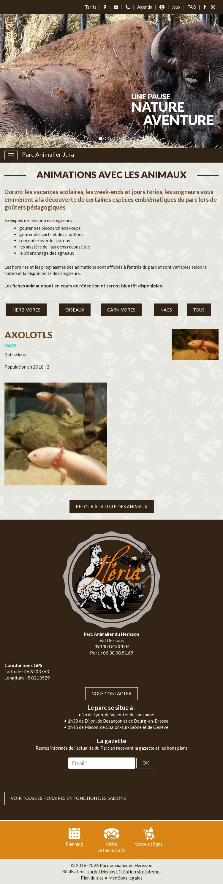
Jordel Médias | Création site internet (124, 871)
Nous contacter (111, 693)
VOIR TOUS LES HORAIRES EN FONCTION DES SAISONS (68, 798)
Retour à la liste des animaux (112, 506)
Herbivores (26, 309)
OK (146, 762)
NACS (166, 309)
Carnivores (121, 309)
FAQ (191, 7)
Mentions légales (125, 877)
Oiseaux (74, 309)
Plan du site (92, 877)
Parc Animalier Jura (48, 154)
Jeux (176, 7)
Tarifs (91, 7)
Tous (199, 309)
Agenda (144, 7)
